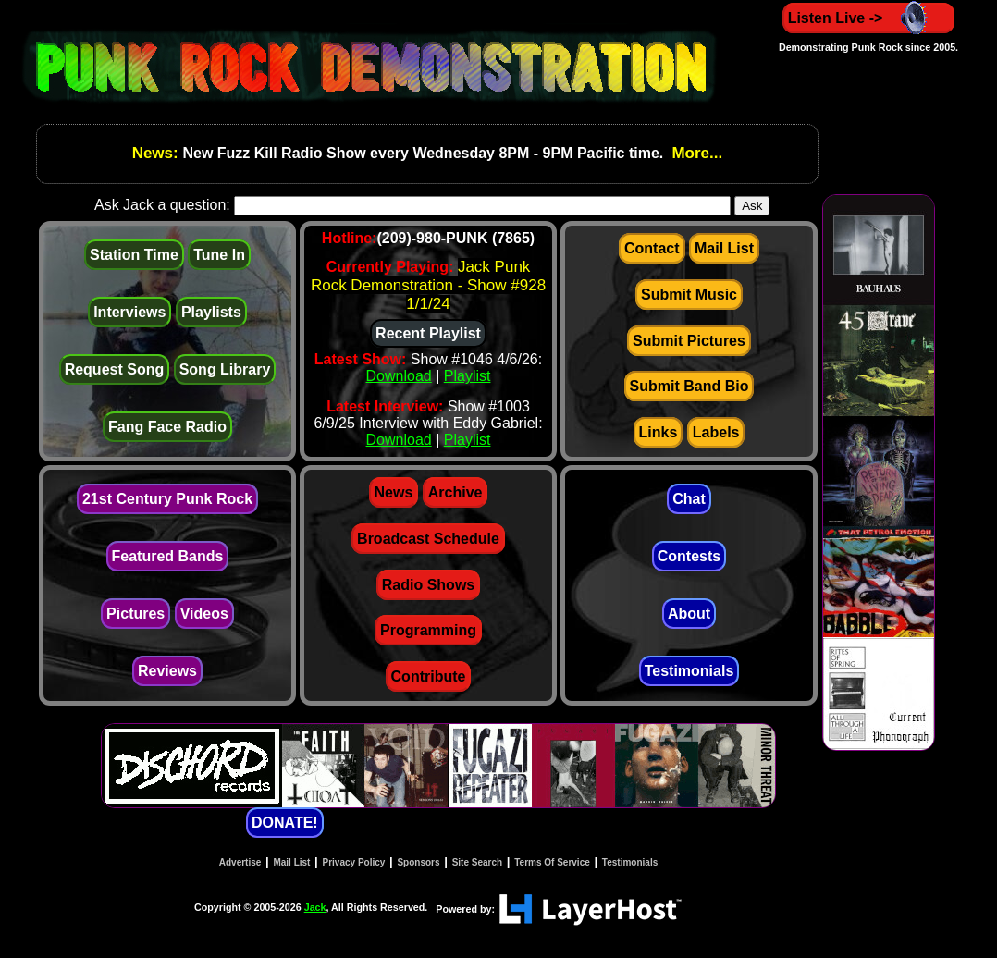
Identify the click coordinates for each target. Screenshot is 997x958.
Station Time (134, 255)
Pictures (135, 613)
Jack (315, 907)
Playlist (467, 376)
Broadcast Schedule (428, 539)
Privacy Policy (354, 862)
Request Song (115, 369)
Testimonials (689, 671)
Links (658, 432)
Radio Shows (428, 585)
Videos (204, 613)
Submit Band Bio (689, 386)
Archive (455, 492)
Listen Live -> (869, 18)
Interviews (129, 312)
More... (695, 153)
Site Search (477, 862)
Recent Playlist (428, 333)
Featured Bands (168, 556)
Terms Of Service (552, 862)
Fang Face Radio (167, 427)
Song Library (225, 369)
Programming (428, 630)
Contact (652, 248)
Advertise (240, 862)
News (394, 492)
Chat (689, 499)
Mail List (724, 248)
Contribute (428, 676)
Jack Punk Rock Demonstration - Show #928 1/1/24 (428, 285)
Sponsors (418, 862)
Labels (716, 432)
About (689, 613)
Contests (689, 556)
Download (399, 376)
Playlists (211, 312)
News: (157, 153)
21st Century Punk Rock (167, 499)
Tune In (219, 255)
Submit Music (689, 294)
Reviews (167, 671)
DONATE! (285, 822)
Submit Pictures (689, 341)
